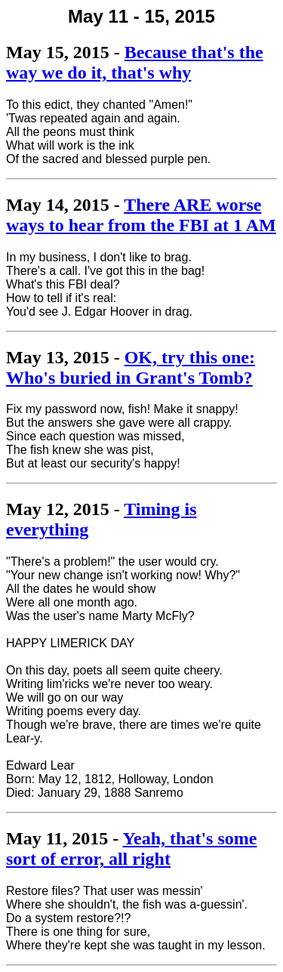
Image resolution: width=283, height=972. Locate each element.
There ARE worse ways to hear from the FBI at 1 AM (141, 215)
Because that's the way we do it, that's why (134, 62)
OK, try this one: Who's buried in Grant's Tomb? (130, 367)
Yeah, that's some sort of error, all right (131, 849)
